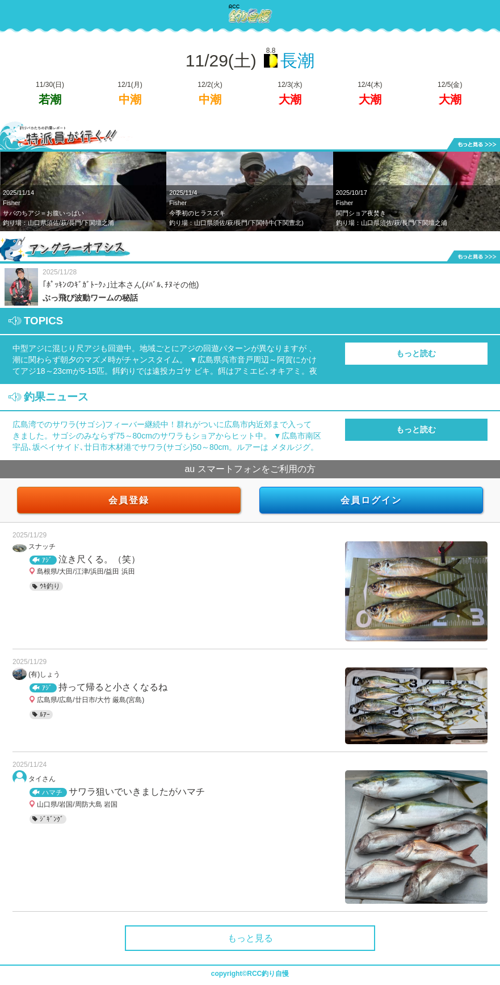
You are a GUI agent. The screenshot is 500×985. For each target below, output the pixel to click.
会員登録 (128, 500)
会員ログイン (371, 500)
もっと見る (250, 938)
